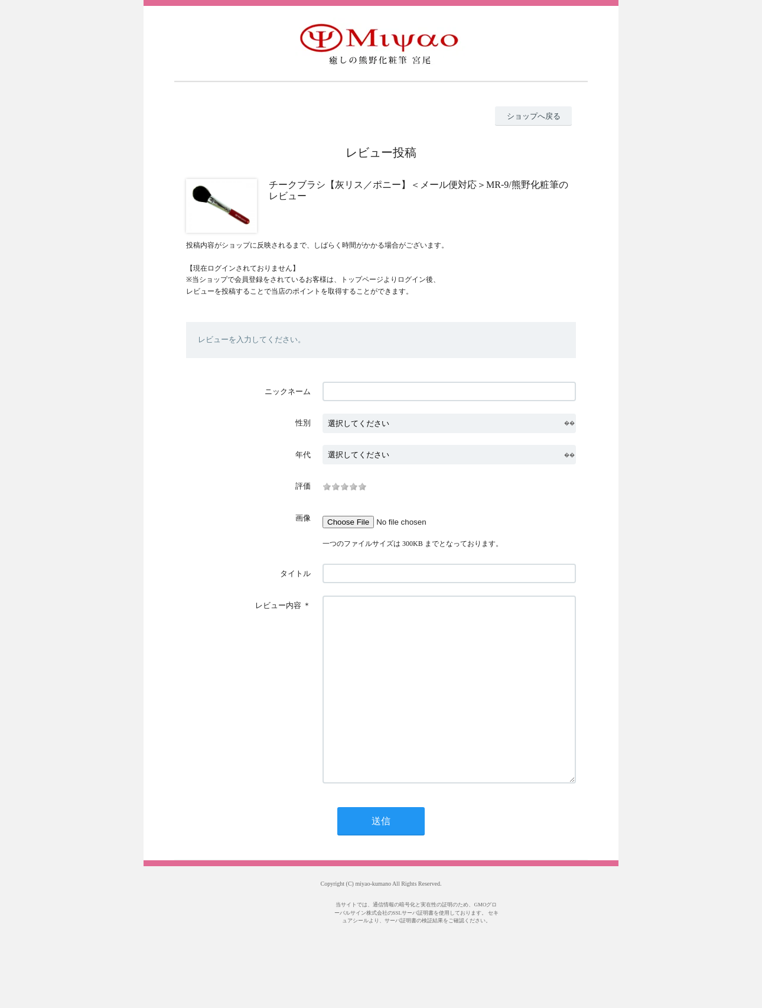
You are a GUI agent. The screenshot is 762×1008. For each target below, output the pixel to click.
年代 (303, 454)
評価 (303, 486)
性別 (303, 422)
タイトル (295, 573)
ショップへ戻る (534, 116)
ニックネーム (288, 391)
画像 (303, 517)
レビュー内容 (278, 605)
